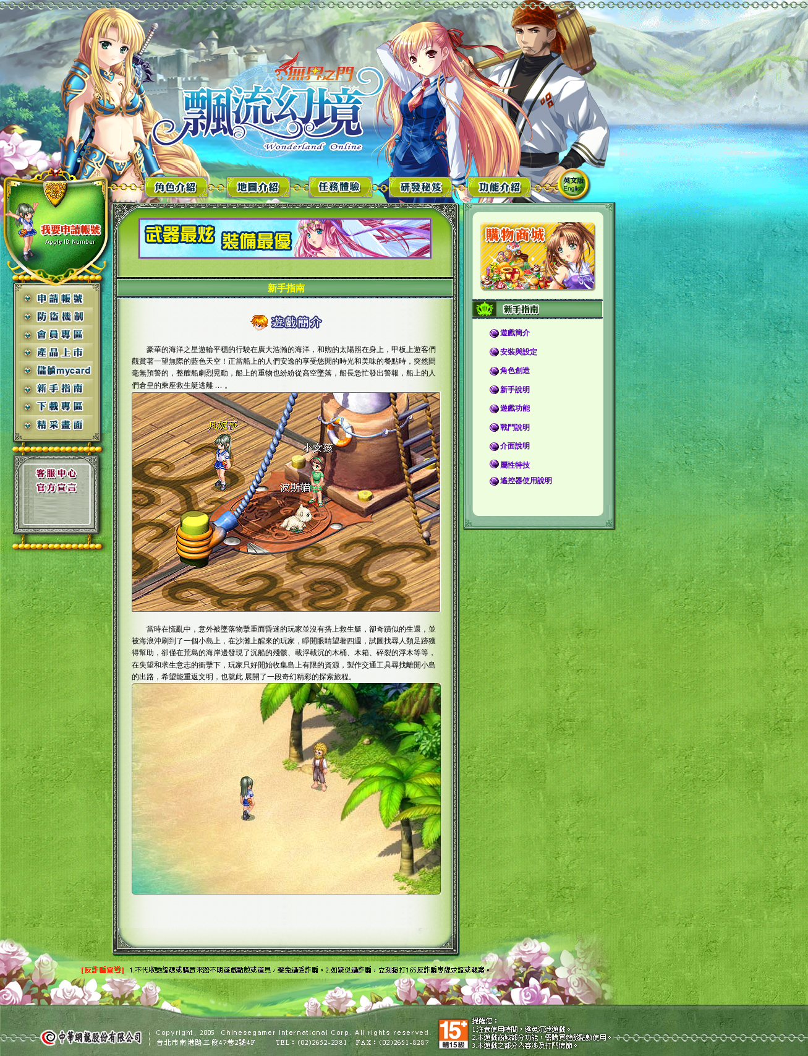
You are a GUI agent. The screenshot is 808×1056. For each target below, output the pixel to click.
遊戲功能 (515, 408)
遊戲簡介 (515, 332)
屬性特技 (515, 465)
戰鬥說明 (515, 427)
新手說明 (515, 389)
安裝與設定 (518, 352)
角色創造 (515, 370)
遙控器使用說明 (526, 480)
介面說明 (515, 446)
